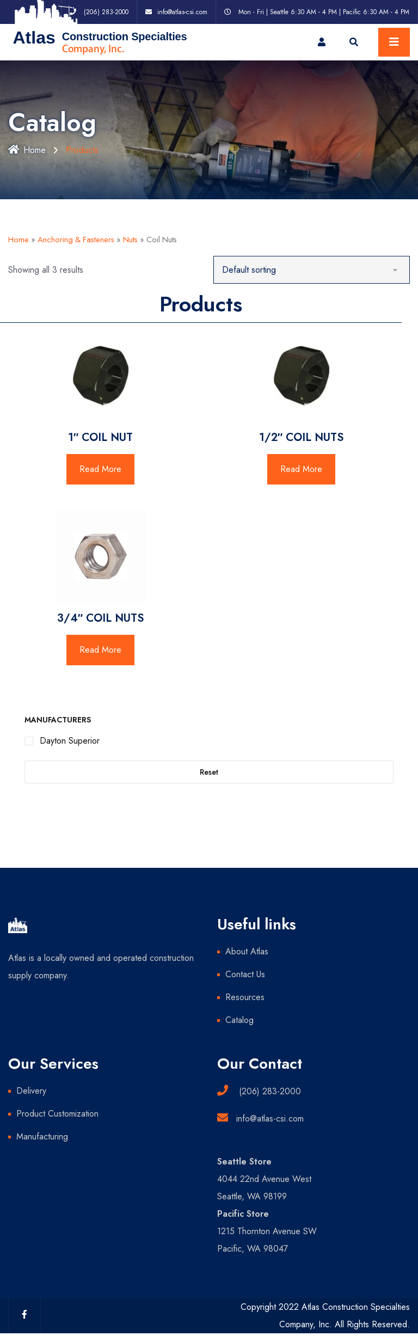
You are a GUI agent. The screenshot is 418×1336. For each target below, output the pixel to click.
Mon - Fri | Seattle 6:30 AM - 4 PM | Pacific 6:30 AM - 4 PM (323, 12)
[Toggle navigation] (394, 42)
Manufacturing (42, 1136)
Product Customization (57, 1113)
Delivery (31, 1090)
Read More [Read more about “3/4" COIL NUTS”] (100, 650)
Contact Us (245, 974)
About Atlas (246, 951)
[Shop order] (311, 270)
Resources (245, 997)
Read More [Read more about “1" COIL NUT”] (100, 469)
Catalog (239, 1020)
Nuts (130, 240)
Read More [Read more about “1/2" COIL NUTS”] (301, 469)
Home (27, 150)
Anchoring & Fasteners (76, 240)
